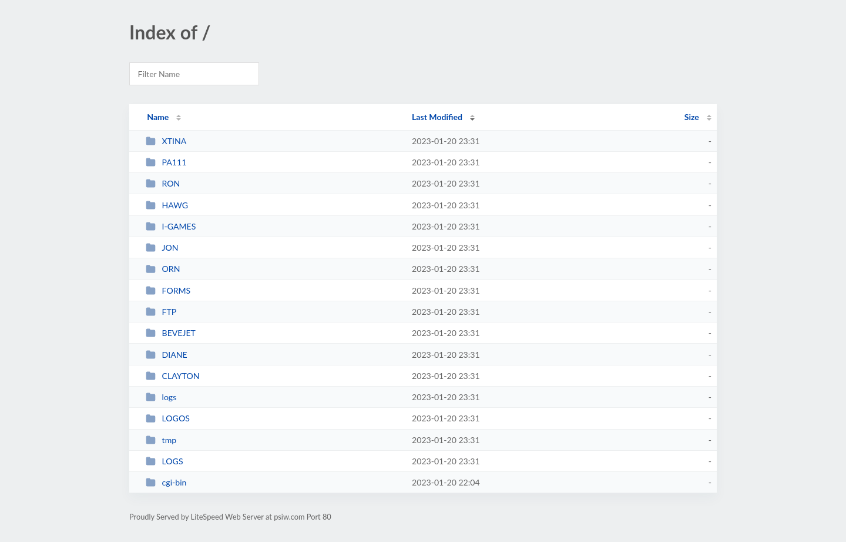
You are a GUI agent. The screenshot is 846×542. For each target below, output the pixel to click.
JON (162, 247)
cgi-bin (166, 482)
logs (161, 397)
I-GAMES (171, 226)
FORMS (168, 290)
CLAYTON (172, 376)
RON (163, 183)
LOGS (164, 461)
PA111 (166, 162)
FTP (161, 312)
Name (158, 117)
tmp (161, 440)
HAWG (167, 205)
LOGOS (168, 418)
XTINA (166, 141)
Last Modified (437, 117)
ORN (163, 269)
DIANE (166, 355)
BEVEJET (171, 333)
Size (691, 117)
